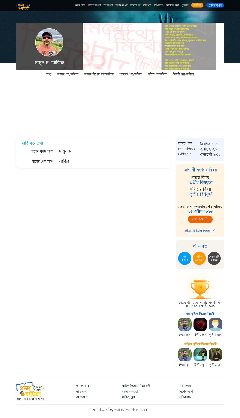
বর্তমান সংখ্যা (94, 5)
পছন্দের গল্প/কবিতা (130, 74)
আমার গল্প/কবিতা (67, 74)
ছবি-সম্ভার (158, 5)
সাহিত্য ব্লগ (135, 5)
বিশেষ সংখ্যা (122, 5)
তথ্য (48, 74)
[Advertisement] (120, 107)
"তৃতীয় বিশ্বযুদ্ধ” (200, 182)
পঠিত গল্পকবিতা (157, 74)
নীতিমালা (81, 391)
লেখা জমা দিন (200, 219)
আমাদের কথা (172, 5)
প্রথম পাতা (80, 5)
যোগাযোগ (81, 397)
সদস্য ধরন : (186, 143)
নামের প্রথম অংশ (42, 151)
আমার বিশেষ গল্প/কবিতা (99, 74)
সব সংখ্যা (108, 5)
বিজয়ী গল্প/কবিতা (183, 74)
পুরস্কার (185, 5)
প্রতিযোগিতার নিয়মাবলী (200, 230)
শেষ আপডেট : (187, 149)
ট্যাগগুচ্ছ (147, 5)
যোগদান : (184, 154)
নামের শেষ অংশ (42, 161)
